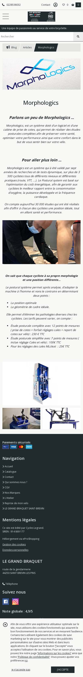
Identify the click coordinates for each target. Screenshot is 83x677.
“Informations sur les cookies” (54, 653)
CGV (6, 487)
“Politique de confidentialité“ (33, 657)
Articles (27, 47)
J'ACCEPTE (62, 669)
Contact (45, 4)
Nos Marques (11, 492)
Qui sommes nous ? (14, 482)
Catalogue (9, 471)
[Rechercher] (78, 36)
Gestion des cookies (14, 544)
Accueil (7, 466)
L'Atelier (8, 498)
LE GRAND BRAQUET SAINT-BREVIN (23, 508)
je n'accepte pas (21, 669)
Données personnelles (15, 550)
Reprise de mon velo (15, 503)
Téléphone (10, 584)
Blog (11, 47)
